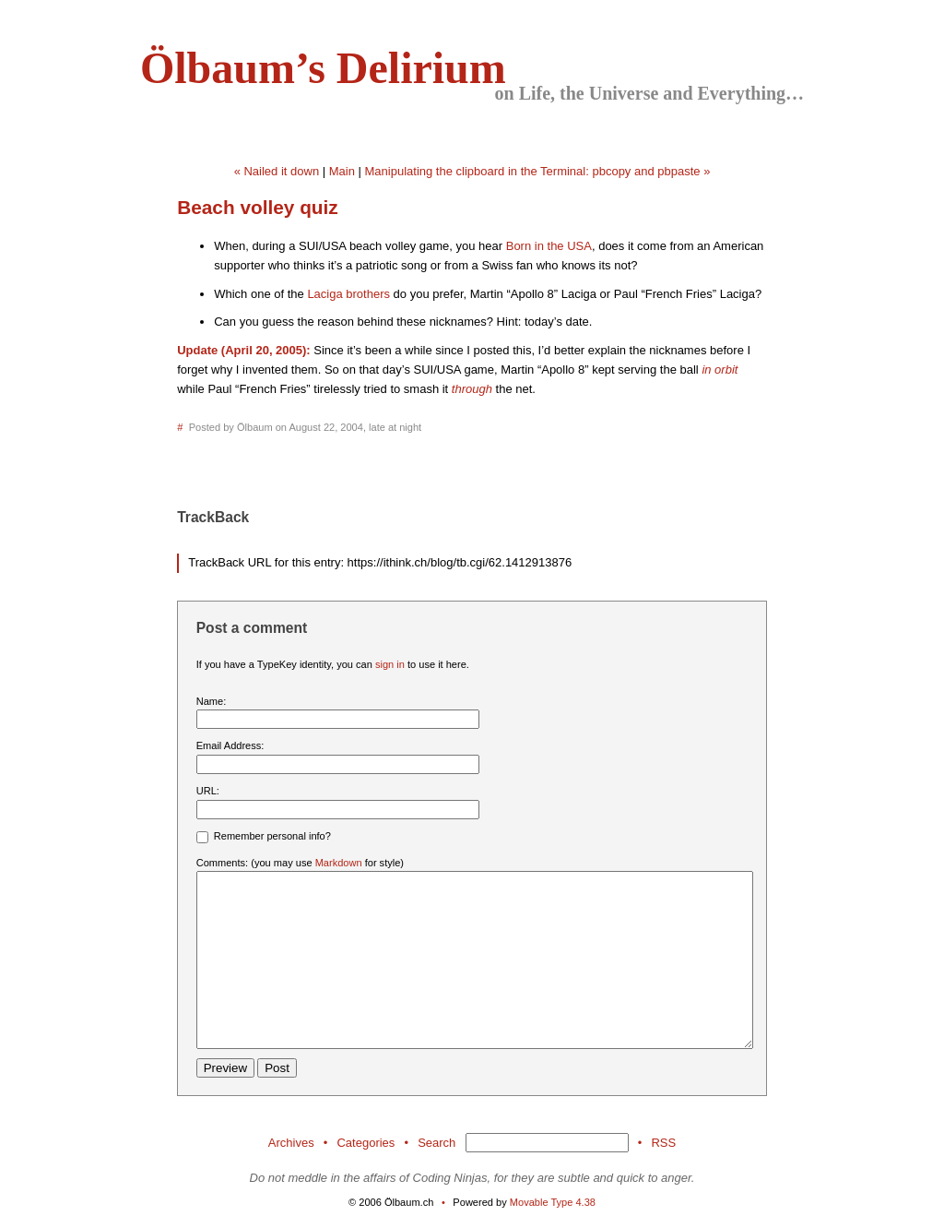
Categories (365, 1143)
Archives (291, 1143)
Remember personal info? (263, 836)
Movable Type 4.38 (553, 1202)
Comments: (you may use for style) (300, 862)
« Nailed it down (277, 171)
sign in (390, 664)
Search (436, 1143)
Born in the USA (549, 246)
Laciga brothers (348, 294)
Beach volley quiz (257, 207)
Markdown (338, 862)
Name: (211, 701)
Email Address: (230, 745)
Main (342, 171)
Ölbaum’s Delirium (323, 67)
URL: (207, 790)
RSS (663, 1143)
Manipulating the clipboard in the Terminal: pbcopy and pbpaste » (538, 171)
